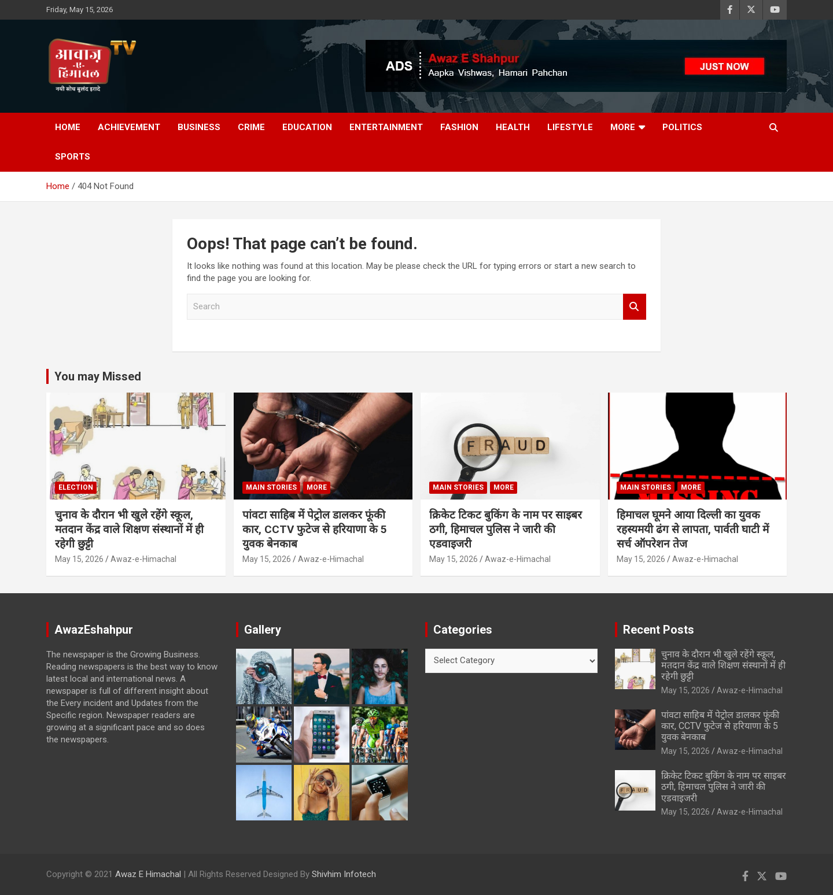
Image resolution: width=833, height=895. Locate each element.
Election (75, 487)
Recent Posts (658, 630)
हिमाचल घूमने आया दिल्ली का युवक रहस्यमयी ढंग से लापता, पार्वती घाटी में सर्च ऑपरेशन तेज (693, 529)
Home (67, 127)
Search (634, 307)
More (622, 127)
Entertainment (386, 127)
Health (513, 127)
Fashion (459, 127)
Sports (72, 156)
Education (307, 127)
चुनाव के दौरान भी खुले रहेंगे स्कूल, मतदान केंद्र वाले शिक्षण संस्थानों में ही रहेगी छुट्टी (129, 529)
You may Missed (97, 376)
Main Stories (271, 487)
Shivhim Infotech (344, 874)
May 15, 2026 (79, 559)
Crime (251, 127)
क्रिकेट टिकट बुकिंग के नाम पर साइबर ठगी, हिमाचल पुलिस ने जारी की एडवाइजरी (505, 529)
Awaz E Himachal (148, 874)
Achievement (129, 127)
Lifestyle (570, 127)
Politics (682, 127)
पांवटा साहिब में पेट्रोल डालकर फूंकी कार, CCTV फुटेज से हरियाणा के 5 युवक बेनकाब (314, 529)
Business (199, 127)
